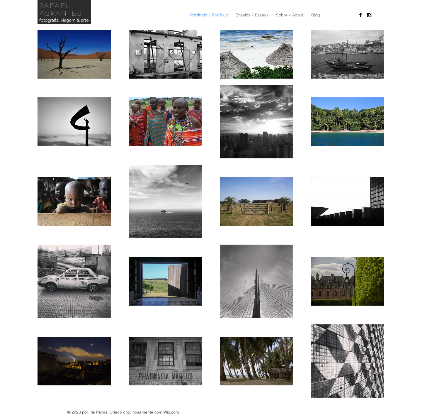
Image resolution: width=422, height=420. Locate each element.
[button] (289, 15)
